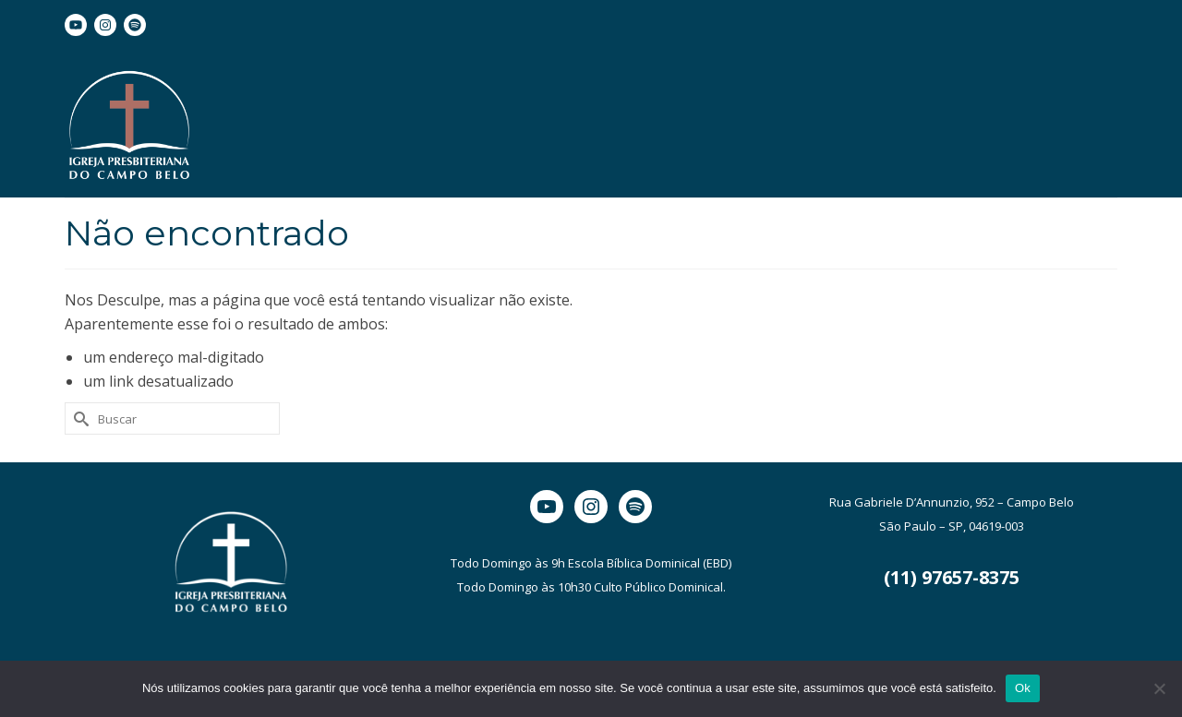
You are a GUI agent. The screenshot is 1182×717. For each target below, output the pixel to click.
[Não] (1159, 688)
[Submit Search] (78, 418)
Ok (1023, 688)
